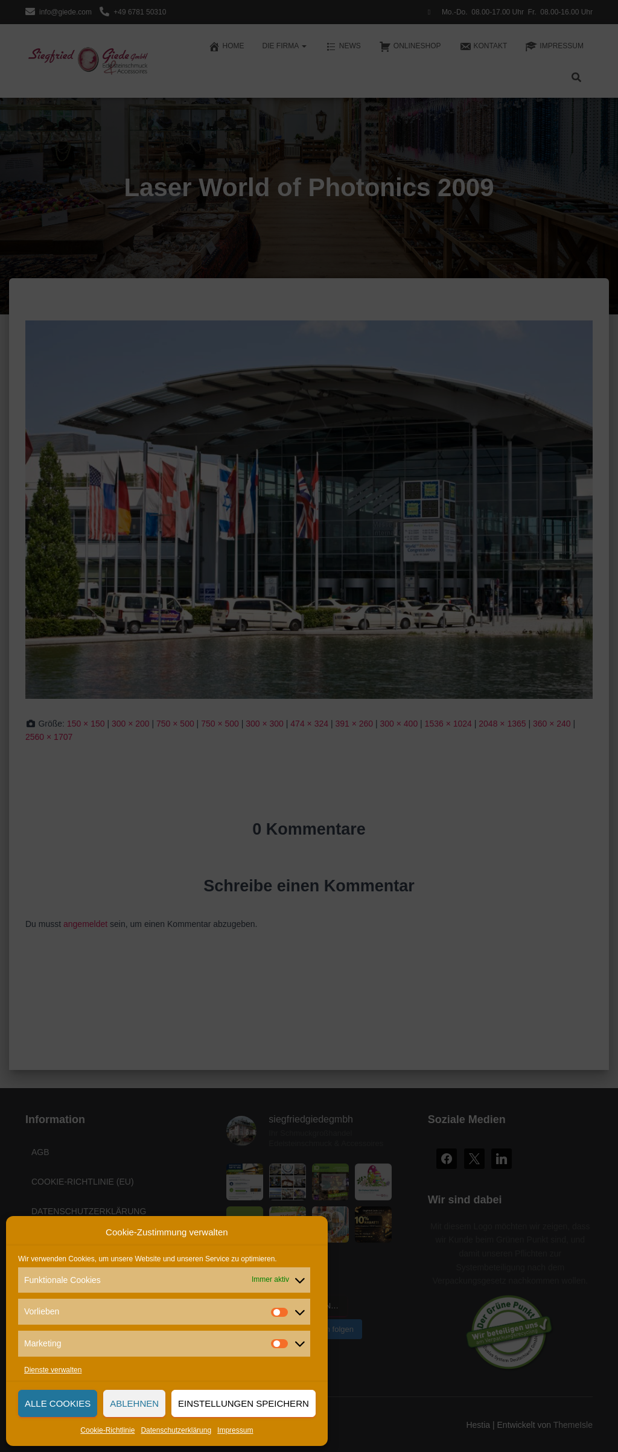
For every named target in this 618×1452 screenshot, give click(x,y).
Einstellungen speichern (243, 1403)
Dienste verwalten (52, 1370)
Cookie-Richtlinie (107, 1430)
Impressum (235, 1430)
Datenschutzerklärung (176, 1430)
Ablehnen (134, 1403)
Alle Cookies (58, 1403)
